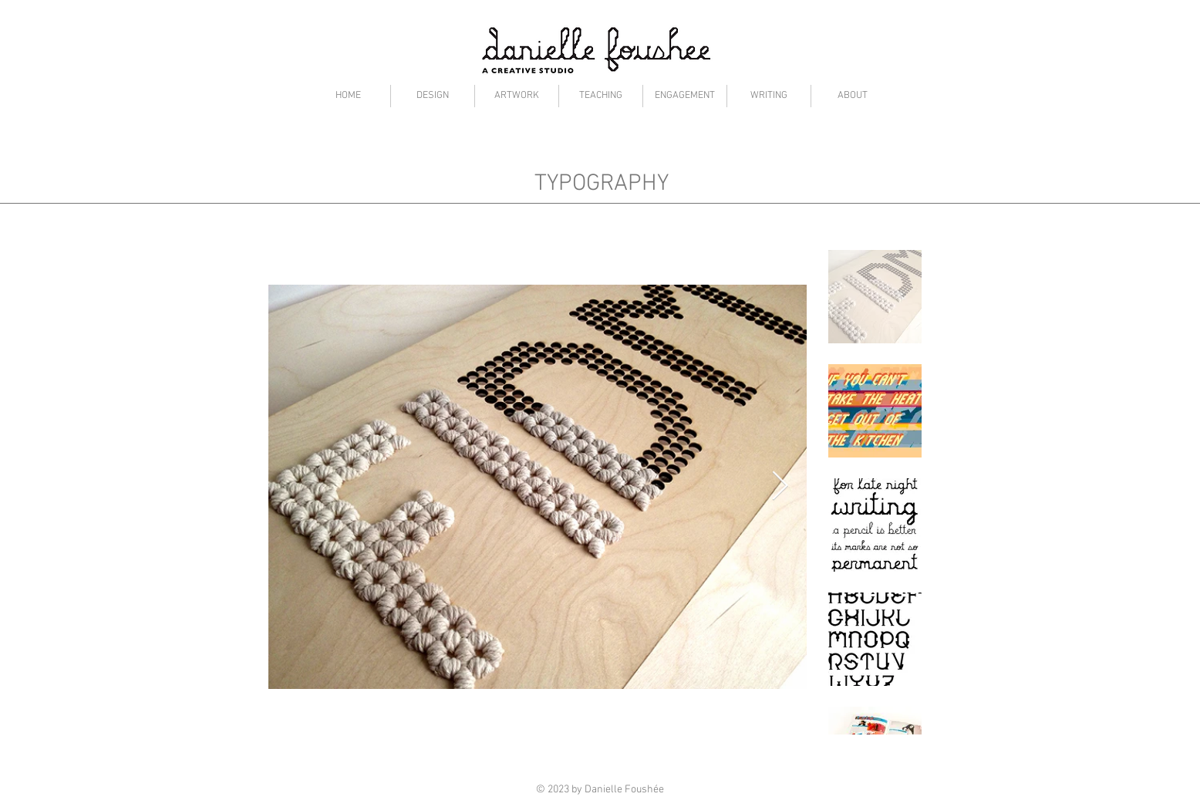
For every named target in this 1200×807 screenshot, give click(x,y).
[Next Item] (780, 487)
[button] (432, 96)
